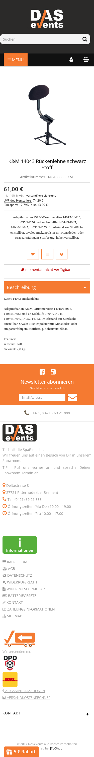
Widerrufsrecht (22, 582)
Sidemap (14, 616)
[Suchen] (39, 39)
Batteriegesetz (21, 595)
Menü (16, 60)
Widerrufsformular (25, 588)
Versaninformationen (24, 690)
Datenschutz (19, 575)
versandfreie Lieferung (41, 195)
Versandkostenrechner (28, 697)
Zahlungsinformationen (30, 609)
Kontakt (14, 602)
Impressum (16, 561)
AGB (11, 568)
